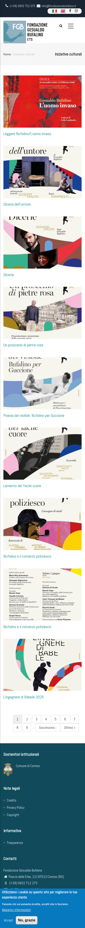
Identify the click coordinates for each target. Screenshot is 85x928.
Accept (8, 921)
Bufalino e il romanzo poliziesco (27, 556)
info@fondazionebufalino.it (24, 889)
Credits (11, 800)
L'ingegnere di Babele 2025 (23, 697)
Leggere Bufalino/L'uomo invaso (27, 133)
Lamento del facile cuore (22, 485)
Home (7, 54)
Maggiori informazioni (16, 911)
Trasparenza (15, 843)
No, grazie (26, 922)
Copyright (13, 815)
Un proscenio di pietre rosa (23, 344)
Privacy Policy (15, 807)
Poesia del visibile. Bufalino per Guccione (33, 415)
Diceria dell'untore (17, 204)
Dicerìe (8, 274)
